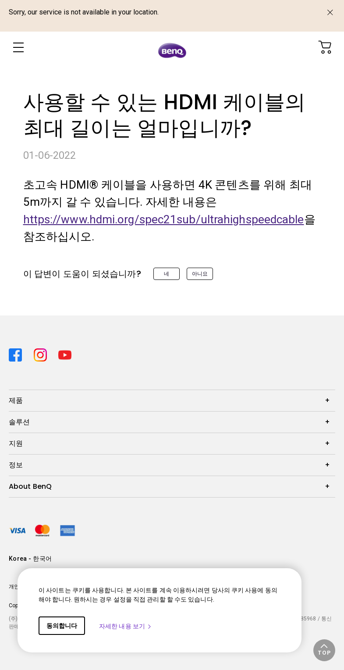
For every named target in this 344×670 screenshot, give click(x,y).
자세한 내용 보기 (125, 626)
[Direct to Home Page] (172, 49)
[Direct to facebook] (18, 352)
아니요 (200, 274)
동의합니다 (61, 625)
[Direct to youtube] (64, 352)
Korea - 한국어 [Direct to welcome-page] (30, 558)
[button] (324, 650)
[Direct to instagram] (43, 352)
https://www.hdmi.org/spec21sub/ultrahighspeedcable (163, 219)
